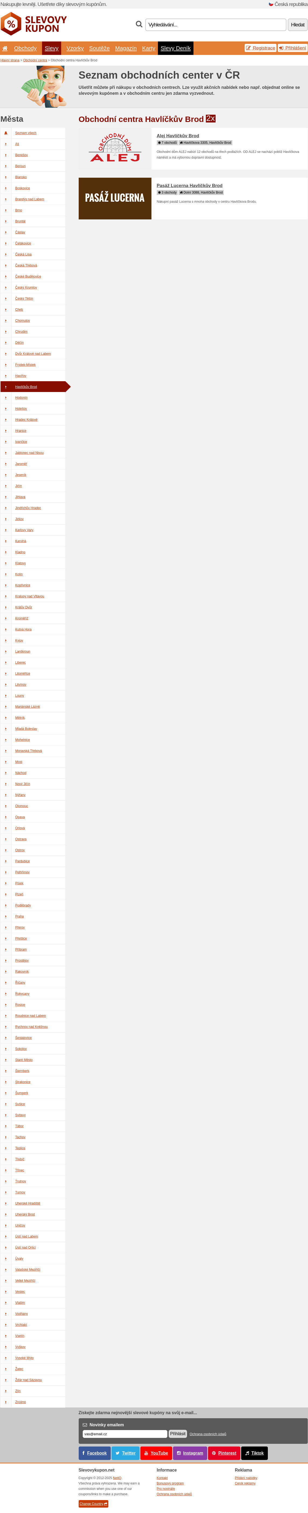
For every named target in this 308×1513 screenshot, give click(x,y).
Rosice (13, 1004)
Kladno (13, 552)
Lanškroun (15, 651)
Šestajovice (16, 1037)
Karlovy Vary (17, 530)
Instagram (193, 1453)
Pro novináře (166, 1489)
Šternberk (15, 1071)
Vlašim (13, 1302)
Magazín (126, 48)
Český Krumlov (19, 287)
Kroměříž (15, 618)
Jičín (11, 486)
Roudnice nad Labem (23, 1015)
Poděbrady (16, 905)
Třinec (12, 1170)
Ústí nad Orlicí (18, 1247)
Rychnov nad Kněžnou (24, 1026)
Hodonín (14, 397)
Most (11, 762)
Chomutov (15, 320)
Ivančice (14, 441)
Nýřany (13, 795)
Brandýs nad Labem (22, 199)
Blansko (14, 177)
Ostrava (14, 839)
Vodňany (14, 1313)
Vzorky (75, 48)
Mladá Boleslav (19, 728)
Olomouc (14, 806)
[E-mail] (125, 1434)
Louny (12, 695)
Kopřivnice (15, 585)
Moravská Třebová (21, 750)
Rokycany (15, 993)
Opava (13, 817)
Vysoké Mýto (17, 1358)
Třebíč (13, 1159)
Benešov (14, 155)
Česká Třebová (19, 265)
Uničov (13, 1225)
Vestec (13, 1291)
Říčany (13, 982)
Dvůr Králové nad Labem (26, 353)
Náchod (13, 773)
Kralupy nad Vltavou (22, 596)
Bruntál (13, 221)
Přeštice (14, 938)
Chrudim (14, 331)
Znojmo (13, 1402)
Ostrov (13, 850)
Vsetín (13, 1335)
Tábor (12, 1126)
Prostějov (15, 960)
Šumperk (14, 1093)
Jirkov (12, 519)
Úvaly (12, 1258)
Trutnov (13, 1181)
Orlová (13, 828)
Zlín (11, 1391)
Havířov (13, 375)
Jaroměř (14, 463)
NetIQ (117, 1478)
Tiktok (257, 1453)
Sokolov (14, 1048)
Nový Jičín (15, 784)
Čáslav (13, 232)
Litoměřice (15, 673)
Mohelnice (15, 739)
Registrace (260, 48)
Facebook (97, 1453)
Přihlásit (178, 1433)
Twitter (129, 1453)
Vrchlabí (14, 1324)
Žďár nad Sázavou (21, 1380)
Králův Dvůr (16, 607)
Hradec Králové (19, 419)
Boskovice (15, 188)
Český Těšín (17, 298)
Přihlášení (292, 48)
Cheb (12, 309)
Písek (12, 883)
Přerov (13, 927)
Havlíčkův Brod (19, 386)
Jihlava (13, 497)
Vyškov (13, 1347)
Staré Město (17, 1060)
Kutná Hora (16, 629)
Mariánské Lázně (20, 706)
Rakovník (15, 971)
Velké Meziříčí (18, 1280)
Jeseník (13, 475)
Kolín (12, 574)
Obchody (25, 48)
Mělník (13, 717)
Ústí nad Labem (19, 1236)
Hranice (13, 430)
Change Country (93, 1504)
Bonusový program (170, 1483)
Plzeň (12, 894)
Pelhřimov (15, 872)
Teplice (13, 1148)
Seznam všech (19, 133)
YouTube (159, 1453)
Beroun (13, 166)
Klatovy (13, 563)
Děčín (12, 342)
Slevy (51, 48)
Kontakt (162, 1478)
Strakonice (16, 1082)
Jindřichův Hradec (21, 508)
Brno (11, 210)
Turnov (13, 1192)
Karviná (13, 541)
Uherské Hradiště (20, 1203)
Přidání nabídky (246, 1478)
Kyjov (12, 640)
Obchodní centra (35, 60)
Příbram (14, 949)
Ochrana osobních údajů (208, 1434)
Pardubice (15, 861)
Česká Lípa (16, 254)
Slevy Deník (176, 48)
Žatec (12, 1369)
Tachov (13, 1137)
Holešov (14, 408)
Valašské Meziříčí (20, 1269)
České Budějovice (21, 276)
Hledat (297, 24)
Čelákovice (16, 243)
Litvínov (13, 684)
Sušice (13, 1104)
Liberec (13, 662)
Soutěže (99, 48)
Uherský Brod (18, 1214)
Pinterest (227, 1453)
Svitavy (13, 1115)
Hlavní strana (10, 60)
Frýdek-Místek (18, 364)
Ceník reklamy (245, 1483)
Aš (10, 144)
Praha (12, 916)
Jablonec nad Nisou (22, 452)
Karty (148, 48)
